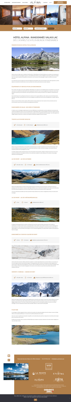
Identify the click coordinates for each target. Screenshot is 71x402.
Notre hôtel (7, 2)
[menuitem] (50, 2)
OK (35, 399)
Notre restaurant (16, 2)
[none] (50, 2)
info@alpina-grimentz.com (58, 358)
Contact (35, 384)
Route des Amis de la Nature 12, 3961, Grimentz (29, 358)
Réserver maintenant (60, 2)
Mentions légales (40, 384)
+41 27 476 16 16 (46, 358)
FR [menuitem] (50, 2)
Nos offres (25, 2)
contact (45, 2)
